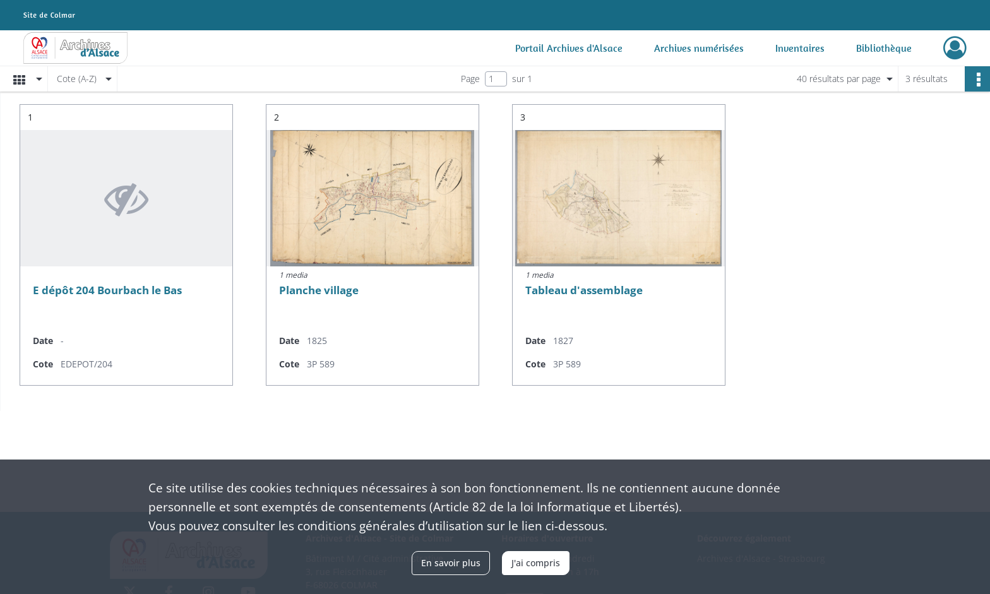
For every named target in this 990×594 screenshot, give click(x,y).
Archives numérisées (699, 48)
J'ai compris (535, 563)
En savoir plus (450, 563)
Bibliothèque (884, 48)
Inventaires (800, 48)
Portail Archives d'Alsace (569, 48)
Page (470, 79)
